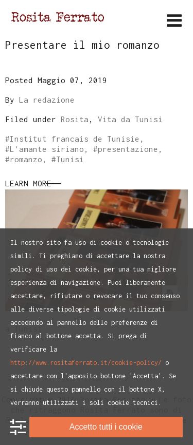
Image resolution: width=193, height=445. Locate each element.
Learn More (28, 183)
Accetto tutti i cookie (106, 426)
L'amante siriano (47, 148)
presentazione (128, 148)
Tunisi (70, 159)
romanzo (26, 159)
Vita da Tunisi (130, 119)
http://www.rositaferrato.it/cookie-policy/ (86, 362)
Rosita (75, 119)
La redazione (47, 99)
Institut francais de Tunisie (74, 138)
